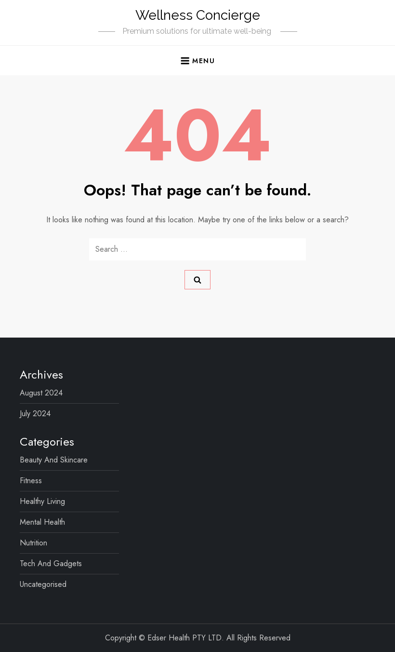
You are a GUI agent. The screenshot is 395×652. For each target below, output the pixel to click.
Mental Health (42, 522)
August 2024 (41, 392)
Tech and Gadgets (51, 563)
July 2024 (35, 413)
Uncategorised (43, 584)
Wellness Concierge (197, 15)
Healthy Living (42, 501)
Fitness (31, 480)
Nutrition (33, 542)
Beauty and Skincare (54, 459)
